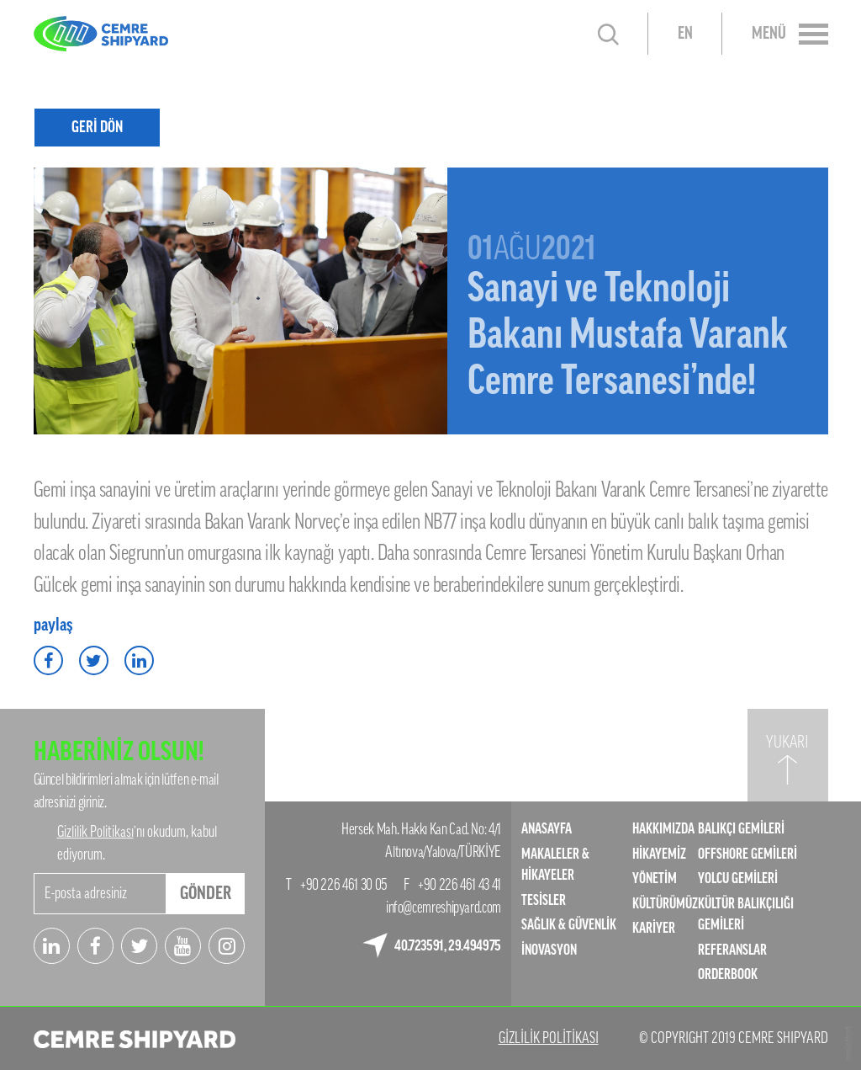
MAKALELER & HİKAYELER (555, 865)
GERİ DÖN (97, 127)
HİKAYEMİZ (659, 854)
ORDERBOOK (728, 974)
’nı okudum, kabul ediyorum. (137, 843)
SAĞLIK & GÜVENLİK (568, 925)
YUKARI (787, 742)
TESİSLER (543, 900)
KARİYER (653, 928)
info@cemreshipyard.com (443, 907)
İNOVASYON (549, 950)
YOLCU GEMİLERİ (738, 878)
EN (685, 33)
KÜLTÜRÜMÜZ (665, 904)
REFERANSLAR (732, 950)
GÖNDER (205, 893)
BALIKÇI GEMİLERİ (741, 829)
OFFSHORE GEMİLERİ (747, 854)
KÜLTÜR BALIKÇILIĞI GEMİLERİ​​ (746, 915)
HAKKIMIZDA (663, 829)
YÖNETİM (654, 878)
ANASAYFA (546, 829)
